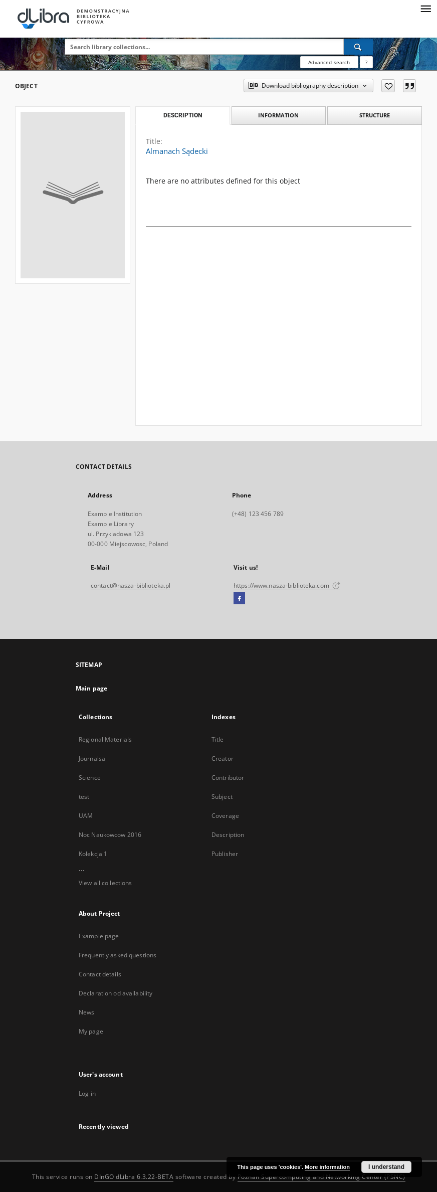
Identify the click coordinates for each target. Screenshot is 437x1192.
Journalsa (92, 758)
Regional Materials (105, 739)
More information (327, 1167)
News (86, 1012)
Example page (99, 936)
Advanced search (329, 62)
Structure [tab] (374, 115)
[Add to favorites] (388, 85)
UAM (86, 815)
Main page (91, 688)
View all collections (105, 883)
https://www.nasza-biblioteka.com (287, 585)
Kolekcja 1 (93, 853)
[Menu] (425, 8)
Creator (222, 758)
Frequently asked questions (117, 955)
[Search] (358, 47)
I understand (386, 1166)
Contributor (227, 777)
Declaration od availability (115, 993)
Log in (87, 1093)
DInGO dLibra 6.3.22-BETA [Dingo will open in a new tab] (133, 1176)
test (84, 796)
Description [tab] (182, 115)
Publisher (224, 853)
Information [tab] (278, 115)
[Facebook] (239, 598)
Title (217, 739)
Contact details (100, 974)
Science (90, 777)
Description (227, 834)
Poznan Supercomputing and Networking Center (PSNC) (321, 1176)
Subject (222, 796)
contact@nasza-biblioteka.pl (130, 585)
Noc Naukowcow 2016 (110, 834)
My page (91, 1031)
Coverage (225, 815)
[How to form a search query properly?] (366, 62)
